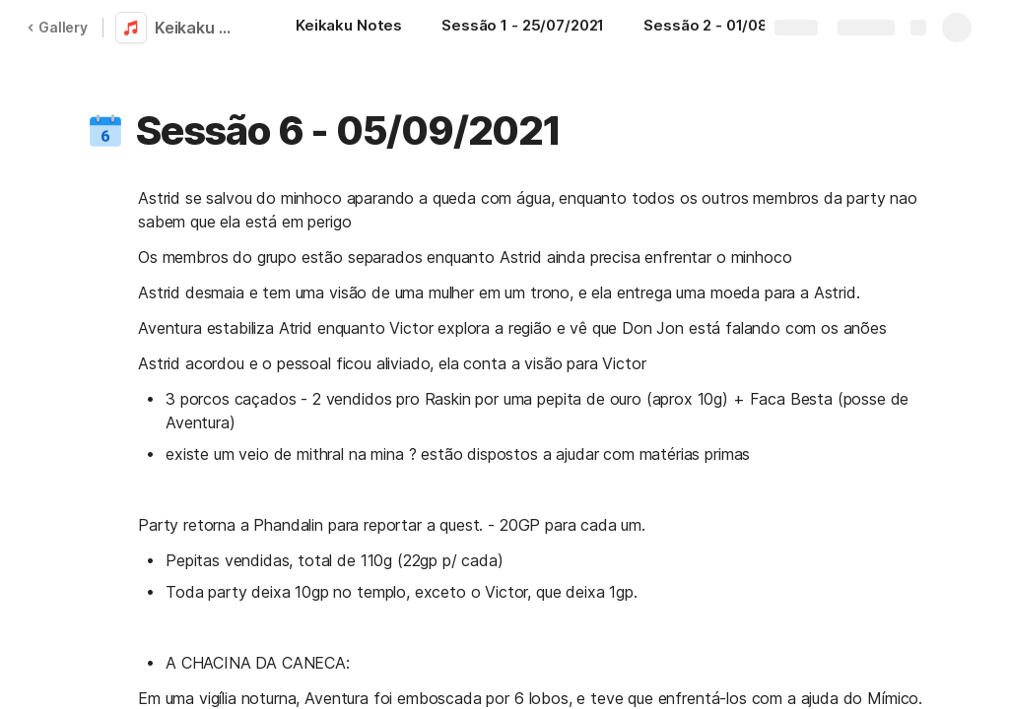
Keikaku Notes (199, 27)
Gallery (57, 27)
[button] (105, 131)
